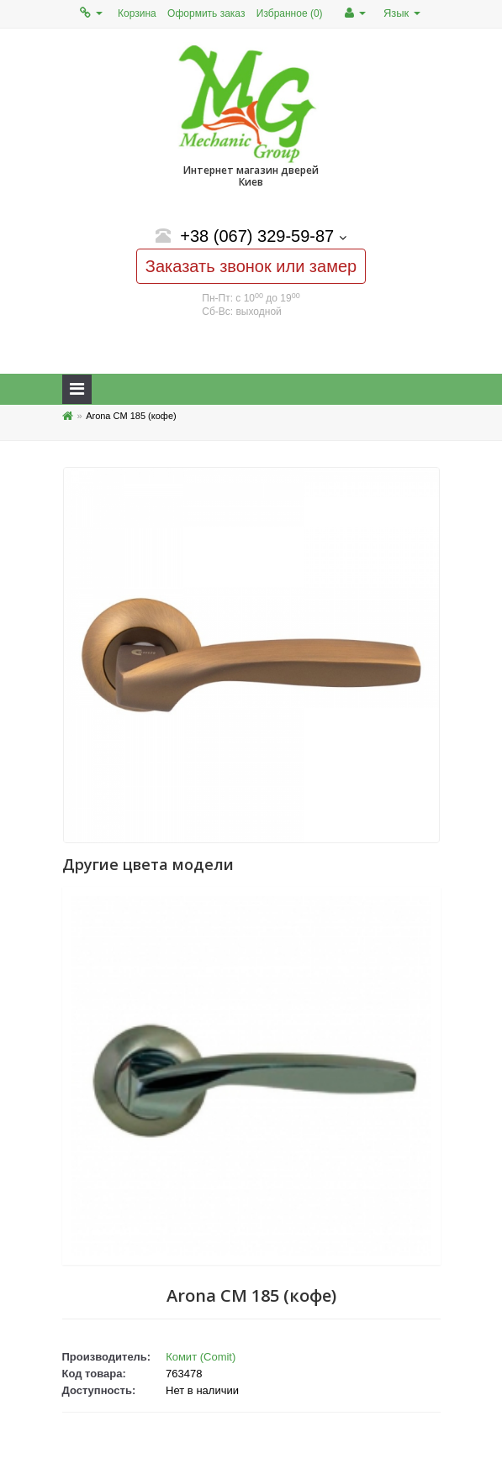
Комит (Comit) (200, 1356)
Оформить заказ (206, 13)
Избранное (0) (289, 13)
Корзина (137, 13)
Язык (401, 13)
